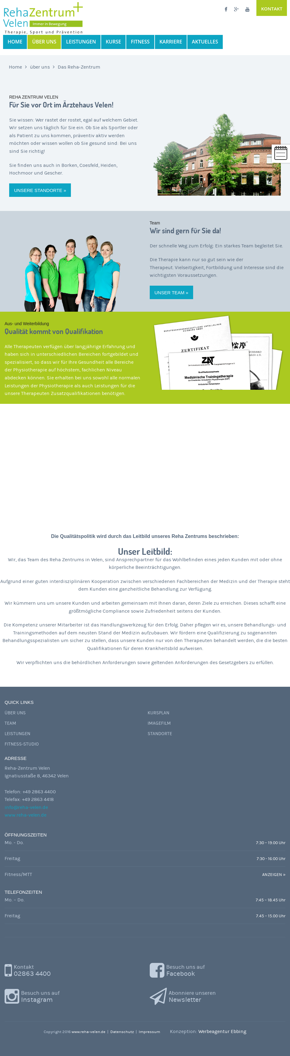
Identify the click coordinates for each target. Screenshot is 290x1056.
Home (15, 41)
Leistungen (81, 41)
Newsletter (192, 996)
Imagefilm (159, 723)
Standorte (160, 733)
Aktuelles (205, 41)
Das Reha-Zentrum (79, 67)
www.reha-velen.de (25, 815)
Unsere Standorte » (40, 190)
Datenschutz (122, 1032)
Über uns (15, 713)
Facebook (185, 970)
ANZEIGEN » (273, 874)
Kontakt (271, 9)
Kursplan (158, 713)
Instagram (40, 996)
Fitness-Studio (22, 744)
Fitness (140, 41)
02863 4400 (32, 970)
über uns (44, 41)
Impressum (149, 1032)
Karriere (171, 41)
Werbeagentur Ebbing (222, 1031)
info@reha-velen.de (26, 807)
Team (10, 723)
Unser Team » (172, 292)
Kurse (113, 41)
